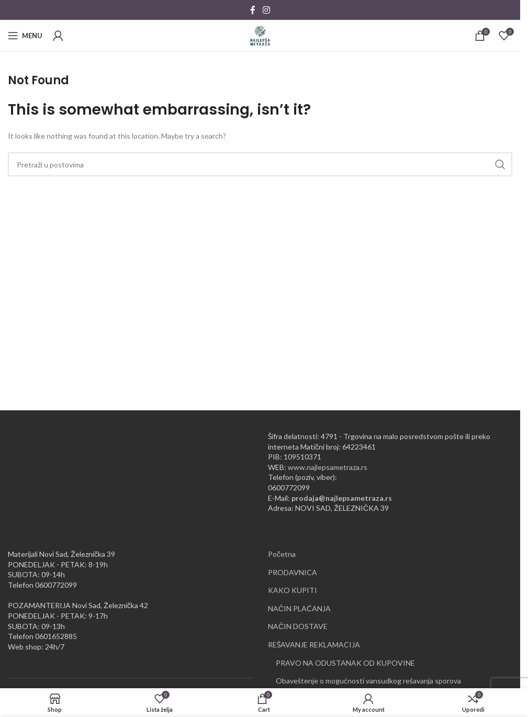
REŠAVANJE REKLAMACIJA (314, 644)
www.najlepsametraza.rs (327, 467)
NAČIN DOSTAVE (298, 626)
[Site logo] (260, 34)
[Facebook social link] (252, 10)
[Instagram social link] (266, 10)
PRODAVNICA (292, 572)
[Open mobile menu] (25, 35)
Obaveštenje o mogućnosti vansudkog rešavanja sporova (368, 680)
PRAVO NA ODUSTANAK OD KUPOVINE (345, 662)
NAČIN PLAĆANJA (299, 608)
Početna (282, 554)
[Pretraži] (260, 164)
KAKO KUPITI (292, 590)
